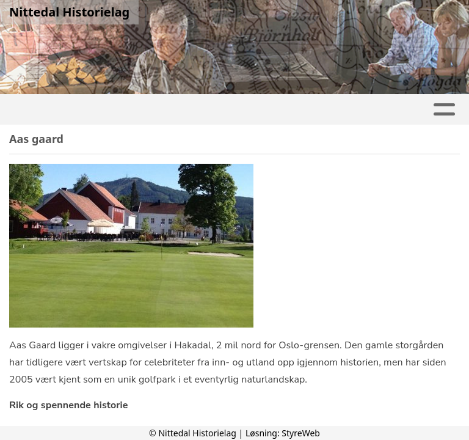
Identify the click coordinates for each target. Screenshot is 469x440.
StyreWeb (301, 433)
